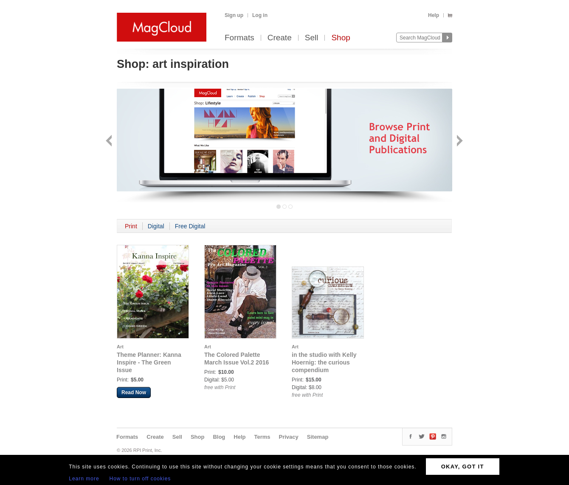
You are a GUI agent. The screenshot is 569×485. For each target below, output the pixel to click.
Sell (311, 38)
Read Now (133, 392)
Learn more (84, 479)
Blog (219, 437)
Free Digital (190, 226)
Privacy (289, 437)
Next (459, 141)
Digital (156, 226)
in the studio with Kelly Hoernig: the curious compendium (324, 362)
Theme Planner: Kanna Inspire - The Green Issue (149, 362)
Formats (239, 38)
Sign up (234, 15)
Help (433, 15)
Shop (340, 38)
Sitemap (318, 437)
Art (120, 346)
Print (131, 226)
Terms (262, 437)
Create (280, 38)
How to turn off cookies (140, 479)
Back (110, 141)
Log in (260, 15)
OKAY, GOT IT (462, 466)
